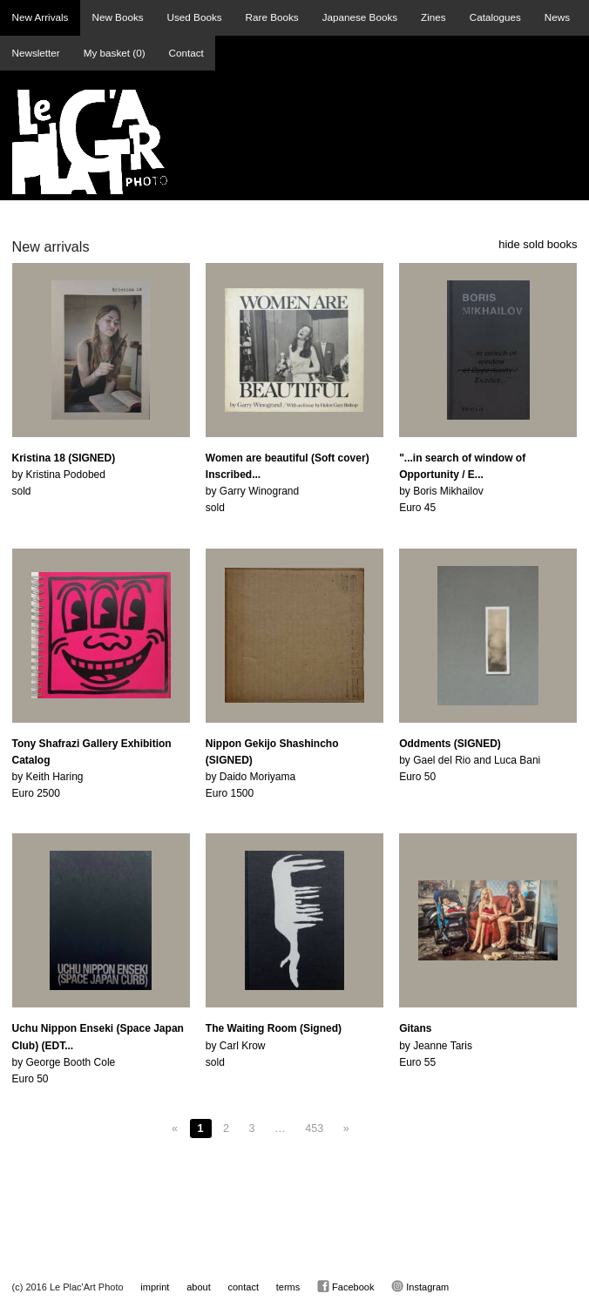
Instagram (420, 1286)
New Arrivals (40, 17)
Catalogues (495, 17)
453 (314, 1128)
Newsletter (36, 52)
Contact (186, 52)
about (198, 1287)
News (557, 17)
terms (288, 1287)
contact (243, 1287)
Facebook (345, 1286)
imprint (154, 1287)
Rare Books (272, 17)
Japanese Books (359, 17)
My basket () (115, 52)
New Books (117, 17)
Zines (433, 17)
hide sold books (537, 244)
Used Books (194, 17)
